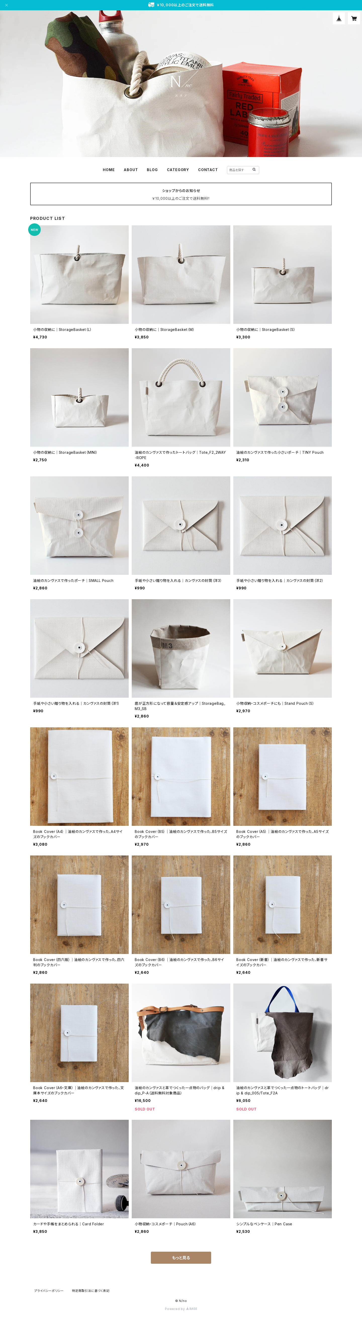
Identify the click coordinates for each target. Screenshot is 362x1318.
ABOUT (131, 170)
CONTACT (208, 170)
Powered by (181, 1309)
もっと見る (181, 1257)
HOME (109, 170)
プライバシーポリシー (49, 1291)
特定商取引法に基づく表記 (91, 1291)
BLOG (152, 170)
